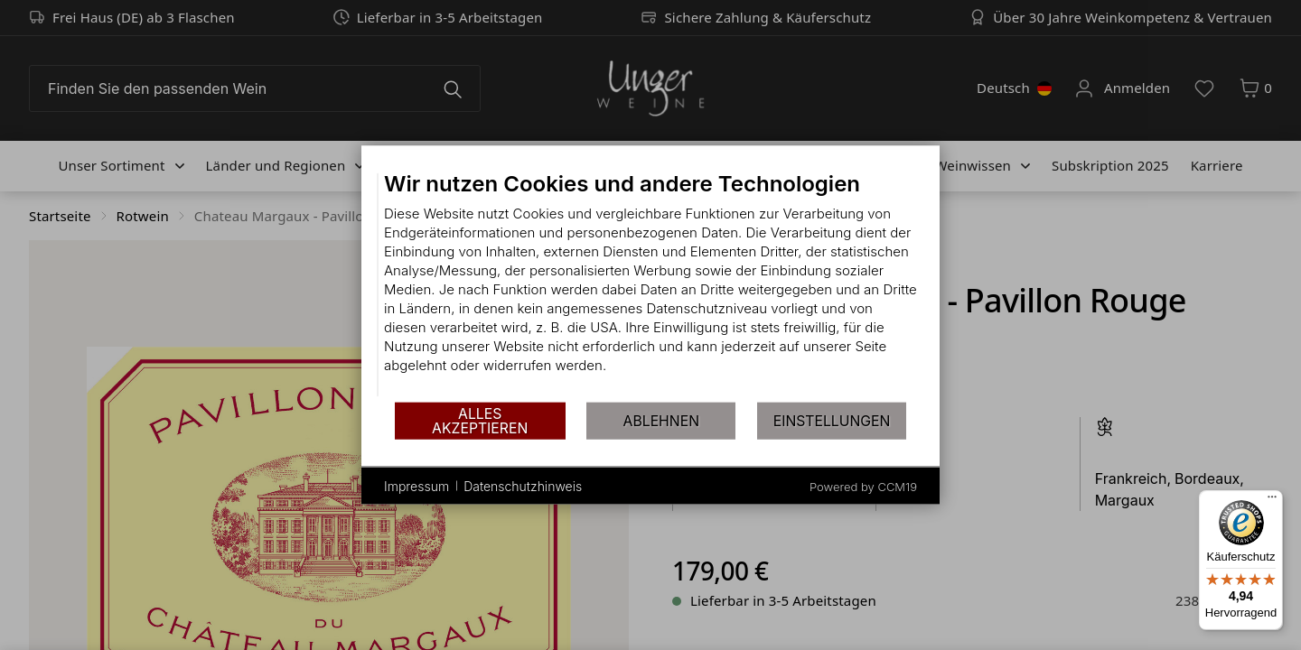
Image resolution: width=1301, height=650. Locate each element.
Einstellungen (832, 420)
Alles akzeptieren (480, 420)
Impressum (416, 485)
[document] (650, 285)
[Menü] (1272, 501)
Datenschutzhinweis (522, 485)
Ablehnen (661, 420)
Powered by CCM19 (863, 486)
